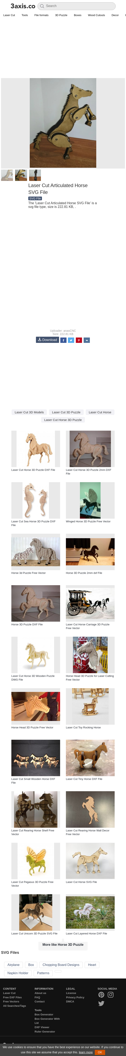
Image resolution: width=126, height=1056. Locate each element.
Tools (24, 15)
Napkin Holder (17, 973)
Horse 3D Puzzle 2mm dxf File (84, 572)
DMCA (70, 1001)
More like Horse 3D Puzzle (63, 944)
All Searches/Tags (14, 1005)
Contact (40, 1001)
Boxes (77, 15)
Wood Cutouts (96, 15)
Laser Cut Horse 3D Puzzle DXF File (33, 469)
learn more (86, 1052)
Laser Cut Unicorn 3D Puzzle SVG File (34, 933)
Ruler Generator (45, 1031)
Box (31, 965)
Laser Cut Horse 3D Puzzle (63, 420)
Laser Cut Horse (100, 412)
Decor (115, 15)
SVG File (35, 198)
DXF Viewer (42, 1027)
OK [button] (100, 1052)
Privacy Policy (75, 997)
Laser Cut (9, 15)
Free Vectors (11, 1001)
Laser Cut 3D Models (29, 412)
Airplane (13, 965)
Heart (92, 965)
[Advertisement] (63, 48)
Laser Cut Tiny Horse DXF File (84, 779)
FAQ (37, 997)
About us (40, 993)
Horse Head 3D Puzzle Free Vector (32, 727)
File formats (41, 15)
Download (47, 340)
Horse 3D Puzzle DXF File (27, 624)
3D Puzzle (61, 15)
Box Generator (44, 1014)
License (71, 993)
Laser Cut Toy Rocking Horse (83, 727)
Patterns (43, 973)
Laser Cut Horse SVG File (81, 882)
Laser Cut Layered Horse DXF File (86, 933)
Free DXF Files (12, 997)
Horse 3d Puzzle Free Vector (28, 572)
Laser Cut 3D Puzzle (66, 412)
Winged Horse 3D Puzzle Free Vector (88, 521)
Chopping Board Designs (61, 965)
